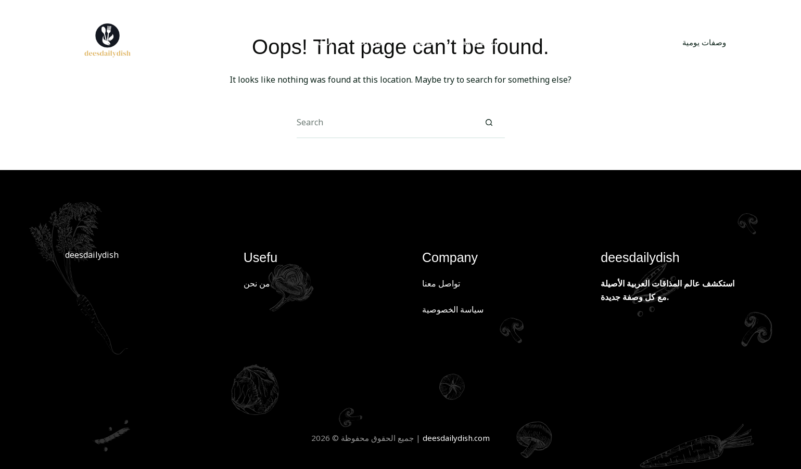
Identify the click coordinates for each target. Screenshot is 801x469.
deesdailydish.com (456, 438)
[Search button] (489, 122)
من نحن (367, 42)
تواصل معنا (476, 42)
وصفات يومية (704, 42)
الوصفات (419, 42)
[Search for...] (385, 122)
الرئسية (319, 42)
